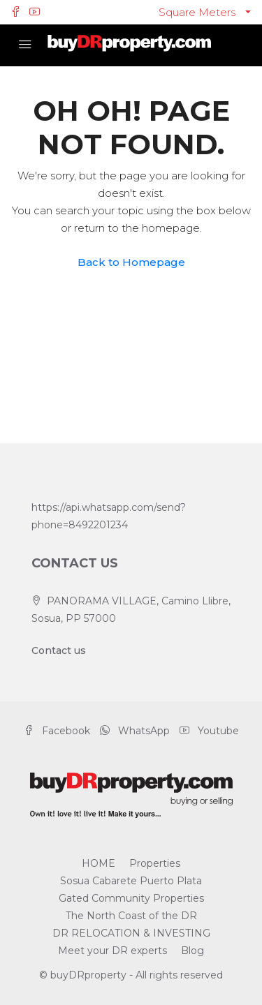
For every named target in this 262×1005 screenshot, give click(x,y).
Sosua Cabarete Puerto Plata (131, 880)
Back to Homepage (131, 262)
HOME (98, 863)
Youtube (209, 730)
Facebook (57, 730)
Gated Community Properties (131, 898)
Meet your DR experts (112, 950)
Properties (154, 863)
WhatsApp (135, 730)
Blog (192, 950)
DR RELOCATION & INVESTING (131, 933)
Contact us (58, 650)
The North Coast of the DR (131, 915)
